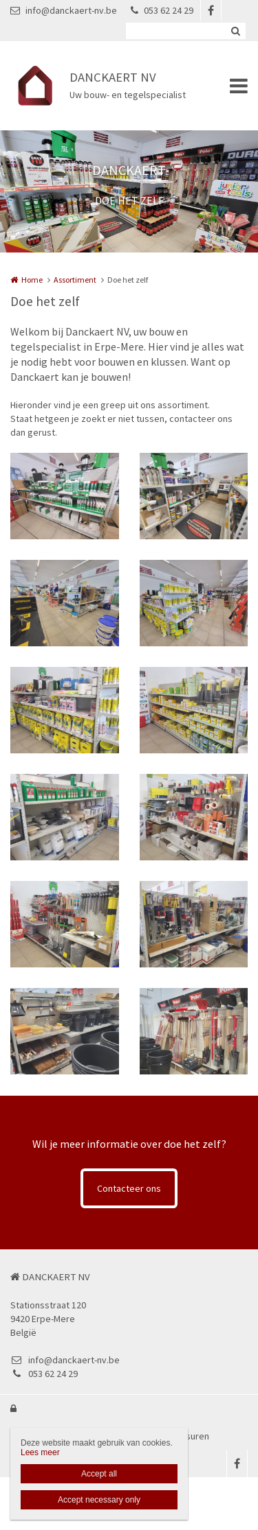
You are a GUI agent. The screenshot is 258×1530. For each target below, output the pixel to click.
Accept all (99, 1474)
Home (32, 279)
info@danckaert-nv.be (63, 10)
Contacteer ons (129, 1188)
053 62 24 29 (162, 10)
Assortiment (75, 279)
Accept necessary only (99, 1500)
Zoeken (235, 31)
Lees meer (40, 1452)
